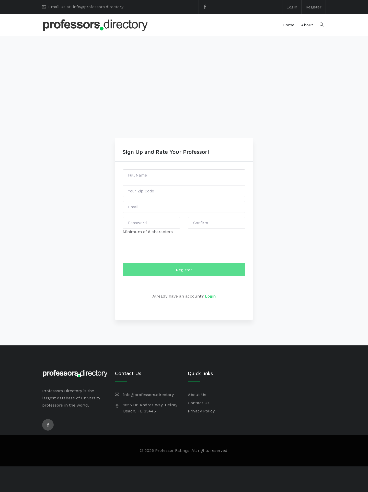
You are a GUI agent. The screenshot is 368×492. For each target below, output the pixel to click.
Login (291, 7)
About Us (197, 394)
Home (288, 25)
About (307, 25)
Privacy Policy (201, 411)
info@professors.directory (148, 394)
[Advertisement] (184, 100)
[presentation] (161, 249)
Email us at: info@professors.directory (85, 6)
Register (313, 7)
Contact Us (199, 402)
